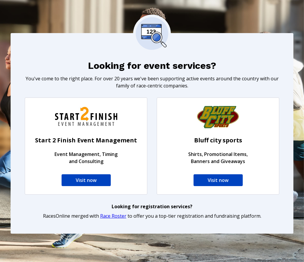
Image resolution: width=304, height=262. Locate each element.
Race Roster (113, 216)
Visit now (86, 180)
